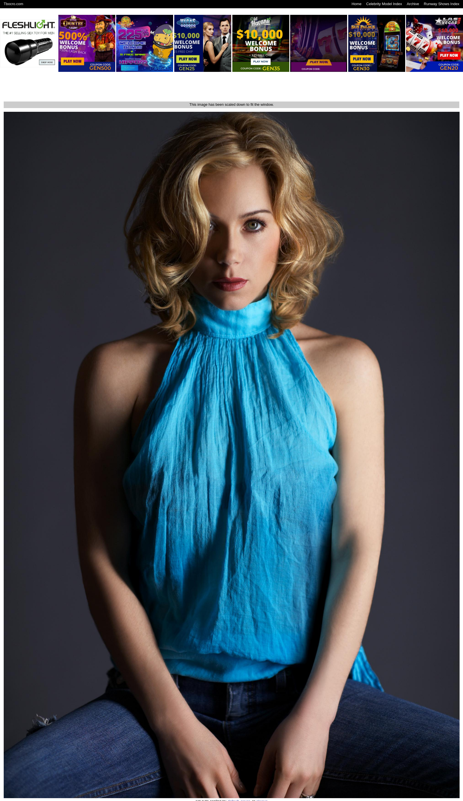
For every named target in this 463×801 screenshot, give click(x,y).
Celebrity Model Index (384, 4)
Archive (413, 4)
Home (357, 4)
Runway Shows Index (441, 4)
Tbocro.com (13, 4)
